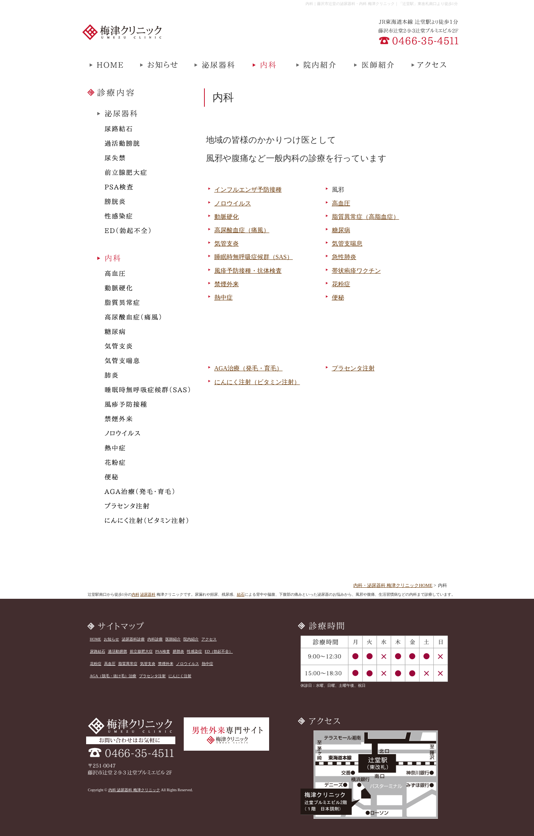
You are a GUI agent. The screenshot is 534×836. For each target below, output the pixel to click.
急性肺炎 (344, 257)
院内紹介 (191, 639)
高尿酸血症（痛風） (241, 230)
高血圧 (341, 203)
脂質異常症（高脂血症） (365, 216)
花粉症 (341, 284)
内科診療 (155, 639)
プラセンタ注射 (353, 368)
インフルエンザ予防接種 (248, 189)
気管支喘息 (347, 243)
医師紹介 (173, 639)
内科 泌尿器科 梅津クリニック (134, 790)
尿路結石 (97, 651)
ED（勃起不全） (219, 651)
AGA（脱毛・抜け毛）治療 (113, 676)
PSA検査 (162, 651)
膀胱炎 (178, 651)
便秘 (338, 297)
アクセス (209, 639)
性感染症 (194, 651)
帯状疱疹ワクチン (356, 270)
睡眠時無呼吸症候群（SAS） (253, 257)
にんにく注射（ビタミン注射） (257, 382)
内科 (135, 594)
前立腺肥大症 (141, 651)
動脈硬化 (226, 216)
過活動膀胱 (117, 651)
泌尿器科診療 (133, 639)
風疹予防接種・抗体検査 (248, 270)
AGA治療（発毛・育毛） (248, 368)
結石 (241, 594)
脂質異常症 (127, 664)
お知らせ (111, 639)
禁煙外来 (226, 284)
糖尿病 (341, 230)
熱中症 (223, 297)
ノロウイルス (232, 203)
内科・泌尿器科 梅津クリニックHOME (392, 585)
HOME (95, 639)
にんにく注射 (179, 676)
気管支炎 (226, 243)
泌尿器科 (147, 594)
